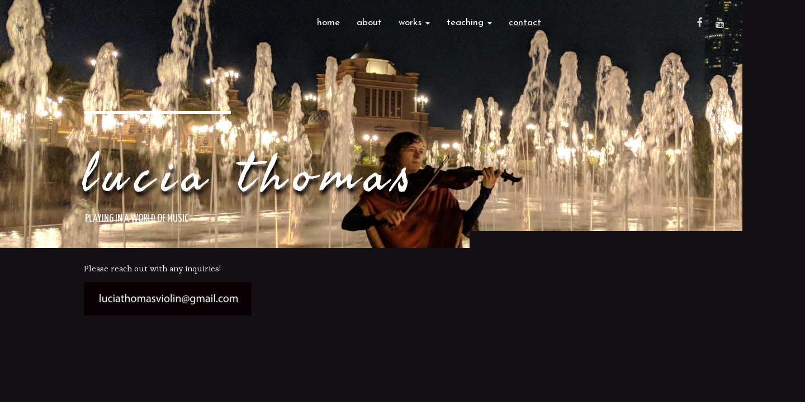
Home (328, 22)
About (369, 22)
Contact (525, 22)
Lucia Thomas (250, 176)
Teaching (469, 22)
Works (414, 22)
